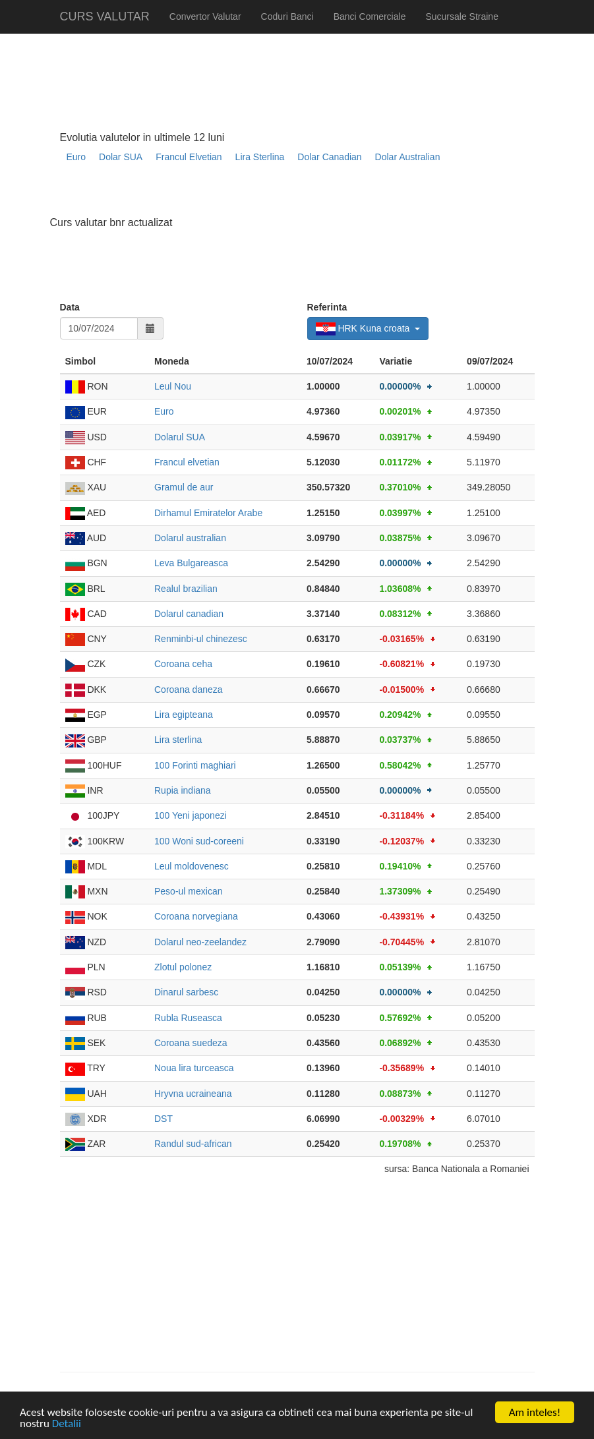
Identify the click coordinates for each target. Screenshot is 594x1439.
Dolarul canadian (188, 613)
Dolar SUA (120, 157)
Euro (76, 157)
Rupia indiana (182, 790)
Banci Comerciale (370, 16)
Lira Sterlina (260, 157)
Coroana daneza (188, 689)
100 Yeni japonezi (190, 815)
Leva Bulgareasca (191, 563)
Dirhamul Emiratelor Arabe (208, 513)
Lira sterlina (178, 739)
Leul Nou (172, 386)
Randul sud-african (193, 1143)
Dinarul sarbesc (186, 992)
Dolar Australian (407, 157)
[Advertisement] (300, 195)
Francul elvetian (187, 462)
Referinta (327, 307)
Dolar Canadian (329, 157)
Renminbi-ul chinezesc (200, 638)
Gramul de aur (183, 487)
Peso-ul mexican (188, 891)
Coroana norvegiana (196, 916)
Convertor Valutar (205, 16)
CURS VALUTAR (105, 16)
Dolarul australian (190, 538)
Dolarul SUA (179, 437)
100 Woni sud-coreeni (199, 841)
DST (163, 1118)
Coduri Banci (287, 16)
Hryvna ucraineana (193, 1093)
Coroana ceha (183, 664)
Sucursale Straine (461, 16)
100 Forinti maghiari (195, 765)
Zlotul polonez (183, 967)
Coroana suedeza (190, 1043)
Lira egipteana (183, 714)
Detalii (66, 1424)
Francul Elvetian (189, 157)
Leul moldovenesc (191, 866)
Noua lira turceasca (194, 1068)
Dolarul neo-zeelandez (200, 942)
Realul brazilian (186, 588)
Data (70, 307)
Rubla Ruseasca (188, 1018)
